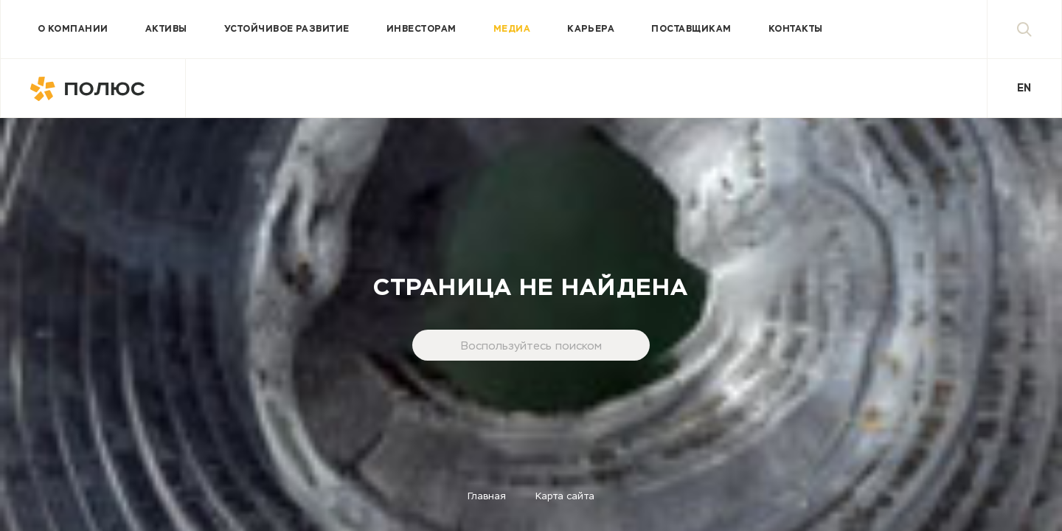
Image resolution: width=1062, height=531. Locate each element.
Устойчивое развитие (287, 29)
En (1024, 88)
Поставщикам (691, 29)
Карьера (590, 29)
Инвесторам (421, 29)
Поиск (1039, 29)
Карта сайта (564, 497)
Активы (166, 29)
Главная (487, 497)
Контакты (795, 29)
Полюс (93, 88)
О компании (73, 29)
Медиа (511, 29)
